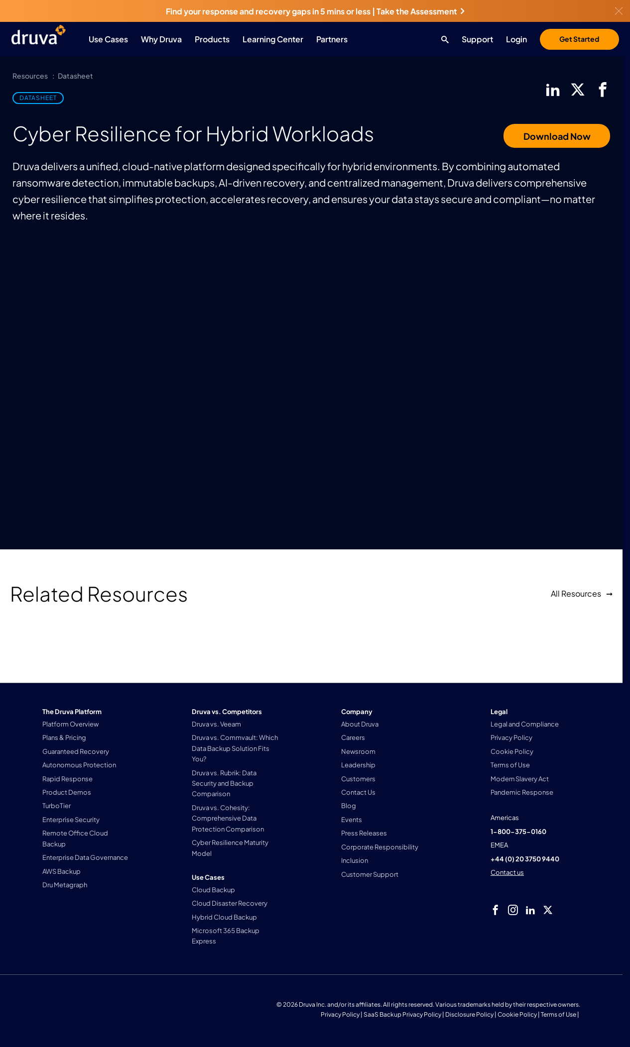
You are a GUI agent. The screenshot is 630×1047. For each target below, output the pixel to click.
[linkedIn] (552, 89)
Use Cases (108, 39)
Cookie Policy (517, 1014)
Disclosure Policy (469, 1014)
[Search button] (442, 39)
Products (212, 39)
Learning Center (273, 39)
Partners (332, 39)
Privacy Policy (340, 1014)
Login (516, 39)
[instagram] (513, 910)
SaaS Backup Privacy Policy (402, 1014)
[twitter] (577, 89)
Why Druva (161, 39)
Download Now (557, 136)
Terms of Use (558, 1014)
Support (477, 39)
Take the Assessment (420, 11)
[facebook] (602, 89)
